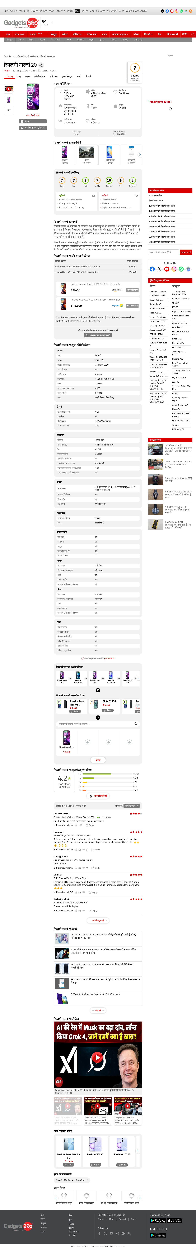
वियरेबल (125, 40)
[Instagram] (173, 269)
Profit (22, 11)
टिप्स (69, 40)
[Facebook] (152, 269)
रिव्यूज (54, 34)
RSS (43, 1215)
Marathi (130, 11)
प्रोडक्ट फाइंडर (119, 34)
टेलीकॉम (80, 40)
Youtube (111, 1233)
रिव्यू (19, 76)
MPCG (121, 11)
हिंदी (28, 11)
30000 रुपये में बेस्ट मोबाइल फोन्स (162, 232)
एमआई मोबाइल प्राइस (109, 1203)
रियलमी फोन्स (33, 57)
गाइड (104, 34)
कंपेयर (25, 121)
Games (84, 11)
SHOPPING (94, 11)
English (101, 1219)
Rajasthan (112, 11)
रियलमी (7, 71)
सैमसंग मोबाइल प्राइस (64, 1203)
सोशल (113, 40)
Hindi (111, 1219)
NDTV (6, 11)
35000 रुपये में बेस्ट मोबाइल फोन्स (162, 237)
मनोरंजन (41, 40)
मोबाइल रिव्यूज (155, 439)
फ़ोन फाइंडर (21, 57)
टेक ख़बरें (19, 34)
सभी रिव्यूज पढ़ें (98, 921)
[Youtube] (166, 269)
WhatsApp (123, 1233)
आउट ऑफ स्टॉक (132, 290)
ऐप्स (30, 40)
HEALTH (70, 11)
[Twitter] (159, 269)
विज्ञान (91, 40)
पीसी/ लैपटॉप (56, 40)
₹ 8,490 (135, 76)
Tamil (133, 1219)
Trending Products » (160, 102)
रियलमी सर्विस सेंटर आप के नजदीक (70, 1181)
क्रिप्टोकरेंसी (172, 34)
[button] (140, 154)
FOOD (51, 11)
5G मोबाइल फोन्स (155, 196)
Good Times (140, 11)
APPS (103, 11)
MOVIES (34, 11)
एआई (36, 34)
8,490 (75, 290)
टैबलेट (21, 40)
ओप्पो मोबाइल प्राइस (86, 1203)
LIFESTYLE (60, 11)
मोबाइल (10, 40)
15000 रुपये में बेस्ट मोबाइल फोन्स (162, 216)
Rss (129, 1233)
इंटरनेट (102, 40)
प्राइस (27, 76)
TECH (77, 11)
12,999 (76, 306)
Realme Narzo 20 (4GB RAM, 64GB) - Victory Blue (95, 300)
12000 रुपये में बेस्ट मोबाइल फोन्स (162, 211)
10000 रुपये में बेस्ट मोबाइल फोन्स (162, 206)
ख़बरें (78, 76)
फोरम (136, 34)
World (13, 11)
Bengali (122, 1219)
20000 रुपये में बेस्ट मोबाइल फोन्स (162, 221)
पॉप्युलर (176, 286)
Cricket (43, 11)
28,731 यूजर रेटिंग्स (20, 71)
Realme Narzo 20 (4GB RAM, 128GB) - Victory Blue (96, 284)
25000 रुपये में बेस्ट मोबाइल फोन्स (162, 227)
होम (8, 34)
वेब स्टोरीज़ (138, 40)
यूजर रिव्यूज (67, 76)
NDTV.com (73, 1232)
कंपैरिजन (54, 76)
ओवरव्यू (9, 76)
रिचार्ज (147, 34)
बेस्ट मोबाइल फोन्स (156, 201)
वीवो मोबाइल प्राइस (131, 1203)
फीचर (65, 34)
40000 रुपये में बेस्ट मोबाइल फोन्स (162, 242)
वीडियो (76, 34)
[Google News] (188, 269)
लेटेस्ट (152, 286)
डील (159, 34)
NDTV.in (72, 1235)
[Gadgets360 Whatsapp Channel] (181, 269)
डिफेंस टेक (92, 34)
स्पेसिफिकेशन (40, 76)
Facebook (99, 1233)
